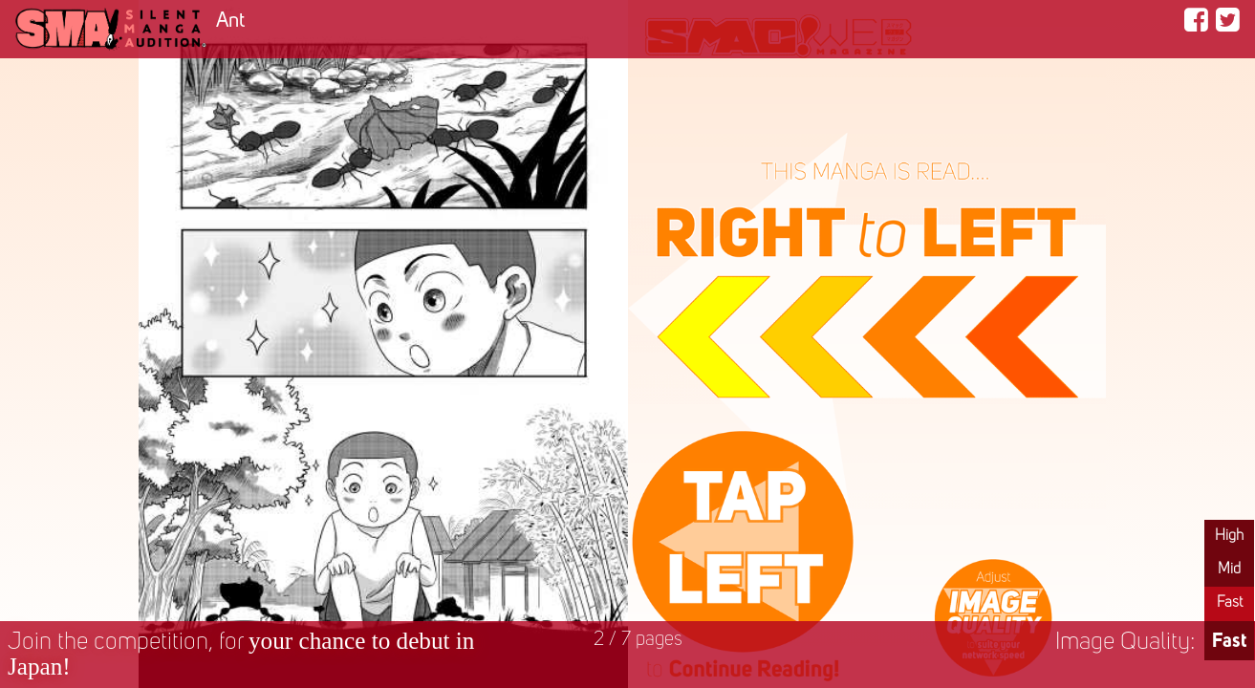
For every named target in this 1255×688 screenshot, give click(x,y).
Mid (1229, 569)
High (1229, 536)
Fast (1230, 603)
